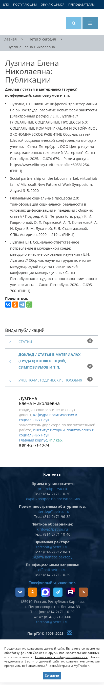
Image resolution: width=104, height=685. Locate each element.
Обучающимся (52, 4)
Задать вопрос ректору (52, 557)
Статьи (25, 341)
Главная (10, 39)
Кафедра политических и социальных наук (48, 417)
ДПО (6, 4)
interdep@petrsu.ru (52, 511)
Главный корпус (33, 440)
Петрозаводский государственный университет (24, 22)
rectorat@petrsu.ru (52, 547)
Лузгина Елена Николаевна (31, 47)
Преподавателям (81, 4)
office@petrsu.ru (52, 569)
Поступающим (25, 4)
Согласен (52, 675)
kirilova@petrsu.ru (52, 529)
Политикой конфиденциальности (61, 657)
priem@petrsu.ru (52, 488)
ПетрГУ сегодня (42, 39)
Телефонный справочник (52, 582)
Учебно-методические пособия (50, 380)
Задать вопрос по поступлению (52, 498)
